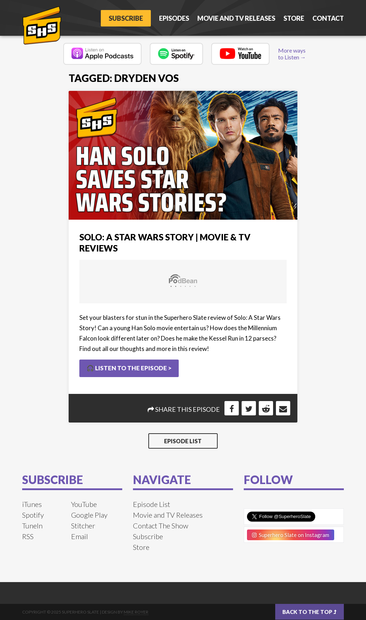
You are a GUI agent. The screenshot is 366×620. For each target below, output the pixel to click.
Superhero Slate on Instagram (290, 535)
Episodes (174, 18)
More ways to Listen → (292, 53)
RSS (28, 536)
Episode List (183, 441)
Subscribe (126, 18)
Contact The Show (160, 525)
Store (293, 18)
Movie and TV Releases (236, 18)
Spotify (33, 515)
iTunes (32, 504)
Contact (328, 18)
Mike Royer (136, 612)
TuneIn (32, 525)
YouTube (84, 504)
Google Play (89, 515)
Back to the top (309, 612)
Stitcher (83, 525)
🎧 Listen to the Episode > (129, 368)
